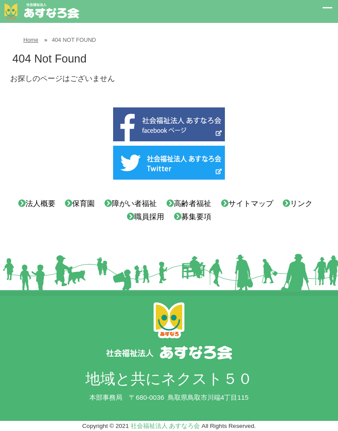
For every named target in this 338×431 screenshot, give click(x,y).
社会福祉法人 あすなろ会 (165, 426)
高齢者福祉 (192, 203)
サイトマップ (250, 203)
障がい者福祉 (134, 203)
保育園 (83, 203)
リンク (301, 203)
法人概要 (40, 203)
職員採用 (149, 217)
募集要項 (196, 217)
